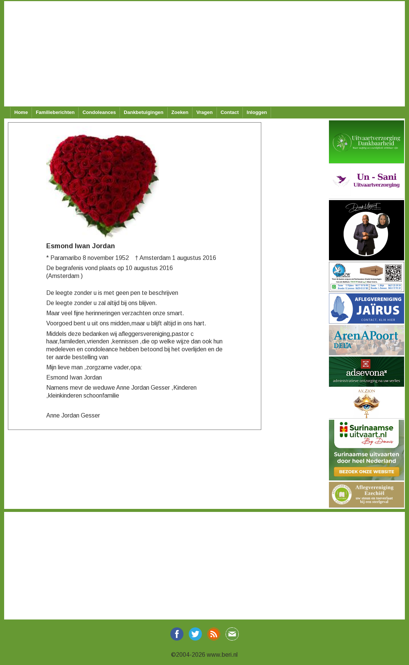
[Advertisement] (202, 53)
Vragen (204, 112)
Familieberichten (55, 112)
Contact (230, 112)
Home (21, 112)
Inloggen (257, 112)
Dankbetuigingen (143, 112)
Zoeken (180, 112)
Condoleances (99, 112)
